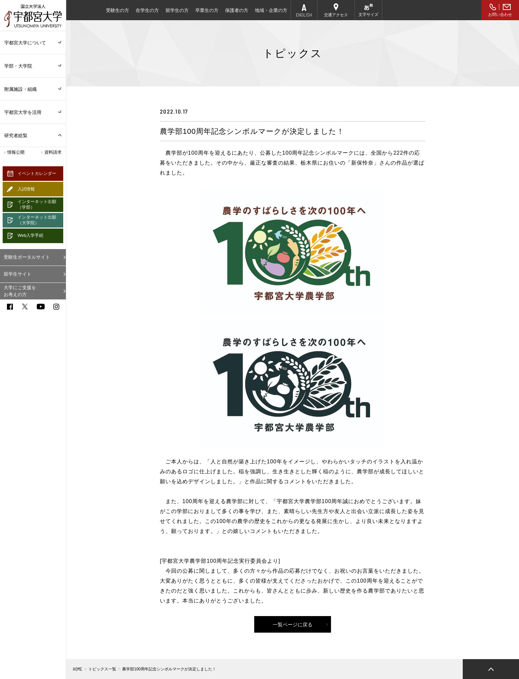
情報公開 (15, 152)
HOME (77, 669)
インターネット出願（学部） (37, 204)
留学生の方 (177, 10)
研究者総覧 (15, 135)
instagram (56, 307)
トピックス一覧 (102, 669)
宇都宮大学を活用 (33, 112)
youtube (41, 306)
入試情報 (26, 188)
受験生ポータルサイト (27, 257)
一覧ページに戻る (292, 624)
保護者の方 (236, 10)
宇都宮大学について (33, 42)
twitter (25, 306)
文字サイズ (368, 14)
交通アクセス (336, 15)
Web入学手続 (31, 235)
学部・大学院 (33, 66)
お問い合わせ (500, 14)
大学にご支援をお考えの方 (20, 291)
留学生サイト (17, 274)
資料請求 (53, 152)
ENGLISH (304, 15)
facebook (10, 307)
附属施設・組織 (33, 89)
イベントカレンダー (37, 173)
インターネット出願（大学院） (37, 220)
